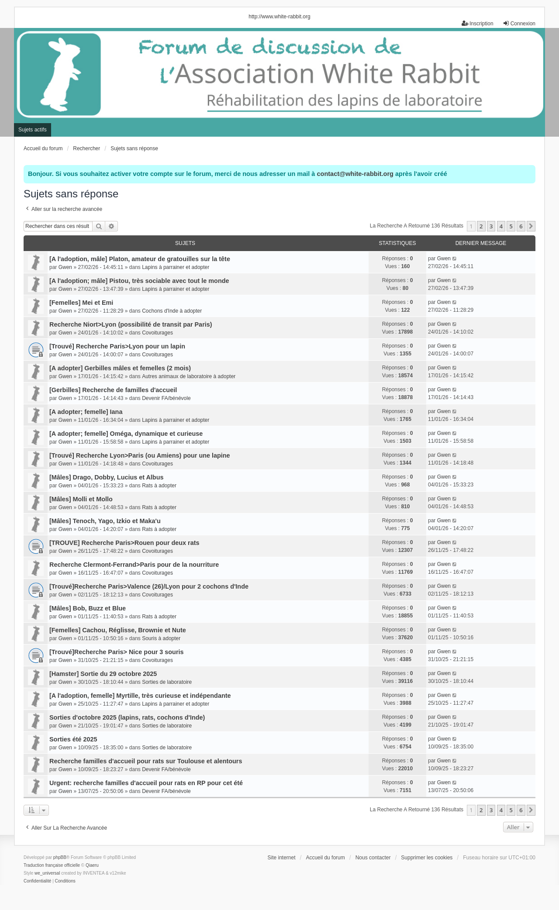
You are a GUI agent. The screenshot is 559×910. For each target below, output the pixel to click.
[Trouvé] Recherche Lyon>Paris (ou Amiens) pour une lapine (139, 455)
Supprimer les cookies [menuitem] (426, 858)
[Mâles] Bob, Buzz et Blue (87, 608)
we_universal (47, 873)
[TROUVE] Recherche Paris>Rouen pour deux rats (124, 542)
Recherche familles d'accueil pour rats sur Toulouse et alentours (145, 761)
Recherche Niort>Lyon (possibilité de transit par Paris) (130, 324)
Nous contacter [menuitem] (373, 858)
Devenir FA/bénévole (166, 398)
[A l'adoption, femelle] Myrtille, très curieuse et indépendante (140, 695)
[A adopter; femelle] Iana (85, 411)
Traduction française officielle (52, 865)
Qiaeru (92, 865)
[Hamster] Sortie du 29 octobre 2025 (103, 673)
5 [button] (510, 226)
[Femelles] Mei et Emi (81, 302)
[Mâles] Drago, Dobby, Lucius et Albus (106, 477)
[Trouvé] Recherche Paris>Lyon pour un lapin (117, 346)
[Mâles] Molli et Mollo (81, 499)
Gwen (65, 267)
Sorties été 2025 (73, 739)
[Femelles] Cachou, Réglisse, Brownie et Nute (117, 630)
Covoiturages (157, 333)
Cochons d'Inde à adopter (172, 311)
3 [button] (491, 226)
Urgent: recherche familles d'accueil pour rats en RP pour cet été (146, 782)
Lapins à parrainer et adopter (175, 267)
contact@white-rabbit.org (355, 173)
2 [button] (481, 226)
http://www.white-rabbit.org (279, 17)
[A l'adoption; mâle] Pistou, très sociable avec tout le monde (139, 280)
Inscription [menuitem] (477, 23)
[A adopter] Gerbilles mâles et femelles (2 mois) (120, 368)
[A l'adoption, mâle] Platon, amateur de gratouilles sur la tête (139, 258)
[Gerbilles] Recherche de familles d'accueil (113, 389)
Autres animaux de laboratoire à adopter (188, 376)
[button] (531, 226)
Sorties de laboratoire (167, 682)
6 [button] (520, 226)
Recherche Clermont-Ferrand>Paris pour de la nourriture (134, 564)
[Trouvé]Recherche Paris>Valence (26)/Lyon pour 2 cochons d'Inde (148, 586)
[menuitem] (37, 881)
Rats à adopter (159, 486)
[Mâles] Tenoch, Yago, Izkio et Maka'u (105, 520)
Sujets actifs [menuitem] (32, 130)
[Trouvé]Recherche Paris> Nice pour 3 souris (116, 651)
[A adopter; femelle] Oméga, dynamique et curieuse (126, 433)
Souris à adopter (161, 638)
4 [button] (501, 226)
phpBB (59, 857)
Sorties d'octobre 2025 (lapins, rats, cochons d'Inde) (127, 717)
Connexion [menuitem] (519, 23)
